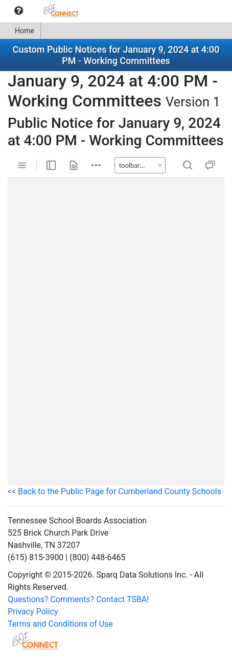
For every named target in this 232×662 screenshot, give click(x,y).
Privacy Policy (33, 611)
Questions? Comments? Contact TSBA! (78, 599)
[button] (18, 11)
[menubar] (44, 11)
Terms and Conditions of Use (60, 624)
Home (20, 31)
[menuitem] (18, 10)
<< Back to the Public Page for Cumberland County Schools (114, 491)
